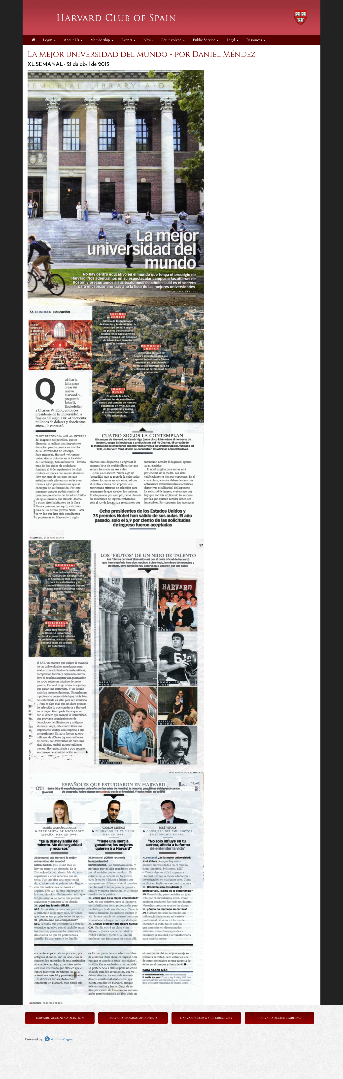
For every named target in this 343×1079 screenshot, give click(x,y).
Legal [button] (233, 40)
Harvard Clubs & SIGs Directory (206, 1018)
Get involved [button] (173, 40)
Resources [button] (255, 40)
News (148, 40)
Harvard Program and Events (133, 1018)
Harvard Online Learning (279, 1018)
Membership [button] (101, 40)
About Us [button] (73, 40)
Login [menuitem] (49, 40)
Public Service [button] (206, 40)
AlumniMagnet (58, 1039)
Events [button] (128, 40)
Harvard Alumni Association (60, 1018)
